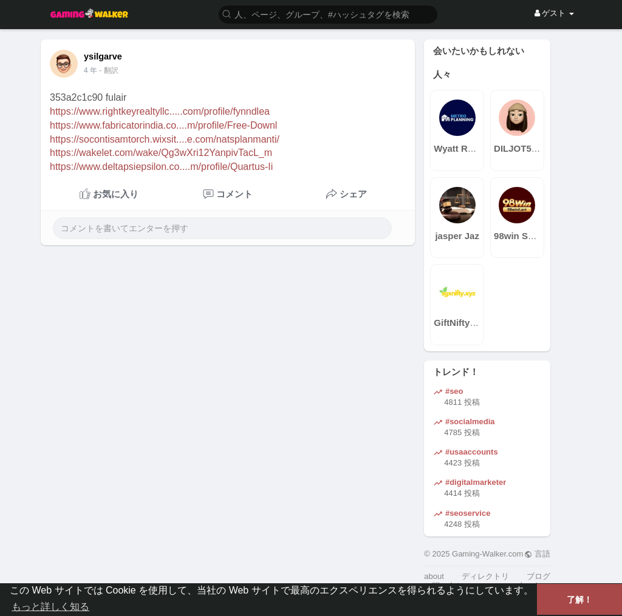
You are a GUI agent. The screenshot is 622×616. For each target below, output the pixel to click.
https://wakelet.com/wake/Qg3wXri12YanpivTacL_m (161, 152)
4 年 (90, 70)
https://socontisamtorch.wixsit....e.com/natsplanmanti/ (164, 139)
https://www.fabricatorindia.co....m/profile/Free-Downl (163, 125)
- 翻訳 (108, 70)
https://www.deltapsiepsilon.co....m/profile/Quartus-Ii (161, 166)
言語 (537, 554)
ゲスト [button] (554, 13)
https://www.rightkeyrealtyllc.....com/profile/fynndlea (160, 111)
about (434, 576)
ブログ (538, 576)
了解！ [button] (579, 599)
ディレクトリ (485, 576)
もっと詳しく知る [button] (50, 606)
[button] (328, 14)
